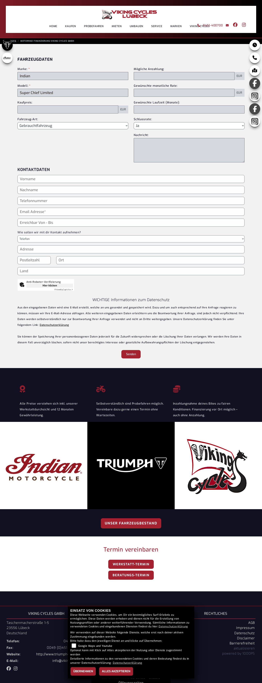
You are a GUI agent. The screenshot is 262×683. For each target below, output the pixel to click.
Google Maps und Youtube (95, 646)
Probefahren (94, 26)
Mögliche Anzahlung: (149, 70)
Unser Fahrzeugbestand (131, 524)
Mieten (117, 26)
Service (156, 26)
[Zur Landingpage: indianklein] (7, 58)
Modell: (22, 87)
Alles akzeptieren (116, 671)
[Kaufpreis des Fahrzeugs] (67, 111)
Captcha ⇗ (64, 290)
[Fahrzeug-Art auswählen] (72, 126)
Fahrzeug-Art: (27, 120)
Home (53, 26)
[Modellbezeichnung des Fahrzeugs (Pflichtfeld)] (72, 94)
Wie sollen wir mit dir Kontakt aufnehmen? (49, 247)
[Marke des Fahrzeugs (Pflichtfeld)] (72, 77)
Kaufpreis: (24, 103)
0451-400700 (210, 25)
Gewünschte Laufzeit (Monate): (157, 103)
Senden (131, 355)
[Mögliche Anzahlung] (184, 77)
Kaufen (70, 26)
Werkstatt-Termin (131, 565)
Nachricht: (141, 136)
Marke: (22, 70)
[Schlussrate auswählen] (189, 126)
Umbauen (136, 26)
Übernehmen (83, 671)
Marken (176, 26)
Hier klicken (50, 286)
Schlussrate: (143, 120)
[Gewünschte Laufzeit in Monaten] (189, 111)
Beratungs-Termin (131, 576)
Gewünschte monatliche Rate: (156, 87)
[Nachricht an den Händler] (189, 151)
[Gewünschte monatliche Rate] (184, 94)
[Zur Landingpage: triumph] (7, 46)
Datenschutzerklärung (54, 326)
